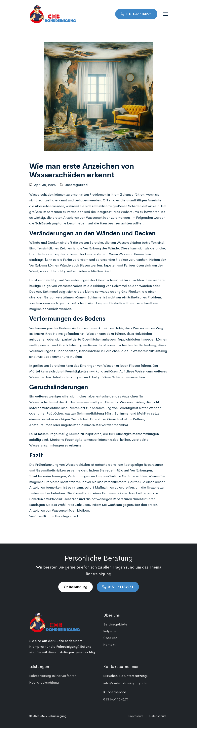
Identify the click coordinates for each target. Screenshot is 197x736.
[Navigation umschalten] (165, 14)
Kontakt (109, 644)
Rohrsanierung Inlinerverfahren (52, 675)
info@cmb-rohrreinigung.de (125, 682)
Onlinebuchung (75, 586)
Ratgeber (110, 630)
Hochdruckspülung (44, 682)
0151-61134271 (139, 14)
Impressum (135, 716)
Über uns (110, 637)
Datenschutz (157, 716)
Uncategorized (76, 184)
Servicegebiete (115, 624)
